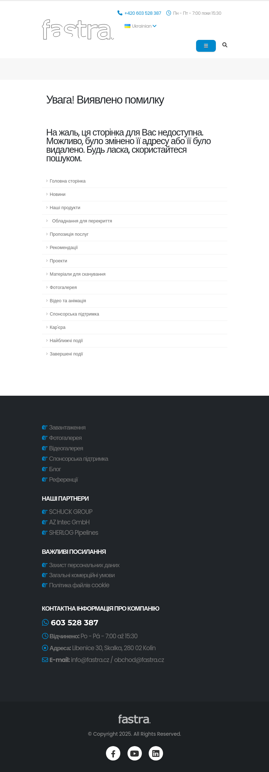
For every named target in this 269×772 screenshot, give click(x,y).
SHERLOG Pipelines (73, 532)
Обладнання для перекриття (81, 221)
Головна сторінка (68, 181)
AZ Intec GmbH (69, 522)
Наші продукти (65, 208)
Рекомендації (64, 247)
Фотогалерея (63, 287)
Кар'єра (58, 327)
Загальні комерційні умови (81, 575)
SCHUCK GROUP (70, 511)
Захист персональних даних (83, 565)
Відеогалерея (66, 448)
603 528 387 (70, 622)
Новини (58, 194)
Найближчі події (66, 340)
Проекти (59, 261)
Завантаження (67, 427)
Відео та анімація (68, 301)
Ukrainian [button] (140, 26)
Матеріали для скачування (78, 274)
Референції (63, 479)
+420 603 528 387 (143, 13)
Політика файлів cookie (78, 585)
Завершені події (66, 354)
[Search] (224, 45)
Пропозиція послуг (69, 234)
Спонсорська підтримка (74, 314)
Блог (55, 469)
